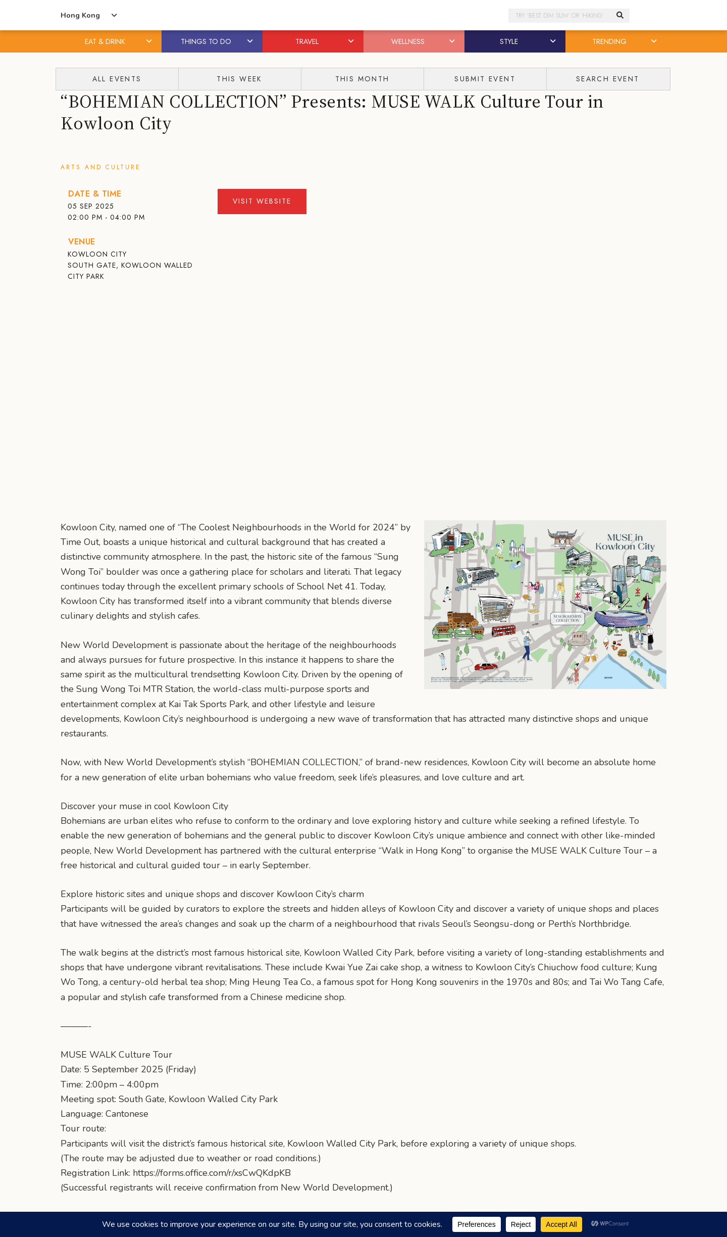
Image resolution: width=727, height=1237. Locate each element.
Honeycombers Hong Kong (363, 15)
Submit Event (484, 79)
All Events (117, 79)
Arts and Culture (101, 167)
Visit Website (262, 201)
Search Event (608, 79)
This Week (240, 79)
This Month (362, 79)
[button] (150, 41)
